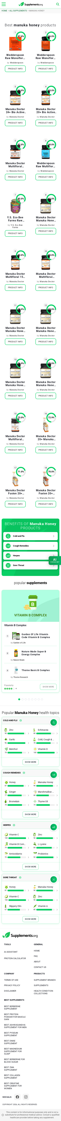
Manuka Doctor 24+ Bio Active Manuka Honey (15, 111)
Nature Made (18, 660)
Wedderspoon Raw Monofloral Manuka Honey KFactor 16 (46, 56)
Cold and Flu (18, 536)
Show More (48, 687)
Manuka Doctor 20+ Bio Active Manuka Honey (45, 111)
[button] (19, 699)
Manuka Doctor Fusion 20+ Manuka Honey (15, 492)
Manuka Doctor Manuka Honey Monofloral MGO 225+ (45, 329)
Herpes (16, 555)
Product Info (15, 68)
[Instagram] (26, 1097)
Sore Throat (18, 565)
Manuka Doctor (16, 117)
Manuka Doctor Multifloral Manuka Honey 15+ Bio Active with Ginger (45, 275)
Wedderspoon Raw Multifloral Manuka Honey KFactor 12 (46, 165)
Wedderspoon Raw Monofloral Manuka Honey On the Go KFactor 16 (15, 56)
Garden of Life (19, 643)
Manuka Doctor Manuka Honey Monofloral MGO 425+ (45, 219)
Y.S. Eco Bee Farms (17, 226)
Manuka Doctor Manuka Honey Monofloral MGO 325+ (15, 329)
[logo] (31, 4)
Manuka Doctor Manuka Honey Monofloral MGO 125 (45, 384)
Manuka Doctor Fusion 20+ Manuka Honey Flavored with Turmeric (45, 492)
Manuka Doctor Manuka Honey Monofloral (15, 384)
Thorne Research (20, 677)
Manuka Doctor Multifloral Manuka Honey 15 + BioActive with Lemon (15, 438)
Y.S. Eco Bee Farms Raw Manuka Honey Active (15, 219)
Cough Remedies (21, 546)
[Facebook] (17, 1097)
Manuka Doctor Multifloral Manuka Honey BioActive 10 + (15, 165)
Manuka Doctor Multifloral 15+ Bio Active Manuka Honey (15, 275)
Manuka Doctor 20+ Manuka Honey (45, 438)
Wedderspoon (16, 63)
